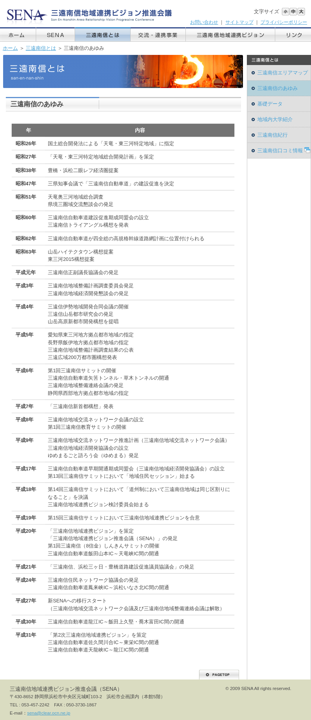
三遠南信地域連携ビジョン (230, 34)
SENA (55, 34)
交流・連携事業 (158, 34)
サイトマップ (239, 22)
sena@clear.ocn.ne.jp (48, 713)
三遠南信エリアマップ (282, 73)
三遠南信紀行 (272, 135)
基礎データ (270, 104)
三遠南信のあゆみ (277, 88)
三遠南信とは (103, 34)
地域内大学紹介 (275, 119)
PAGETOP (219, 675)
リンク (293, 34)
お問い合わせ (204, 22)
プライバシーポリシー (283, 22)
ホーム (18, 34)
